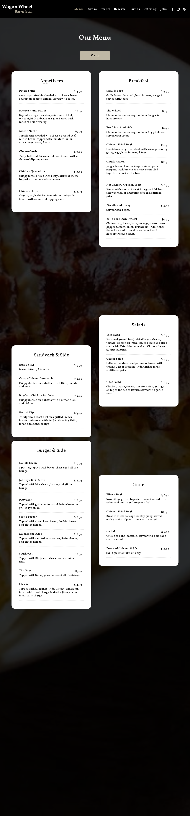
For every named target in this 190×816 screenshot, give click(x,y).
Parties (134, 9)
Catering (150, 9)
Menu (78, 9)
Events (105, 9)
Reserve (120, 9)
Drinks (91, 9)
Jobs (163, 9)
